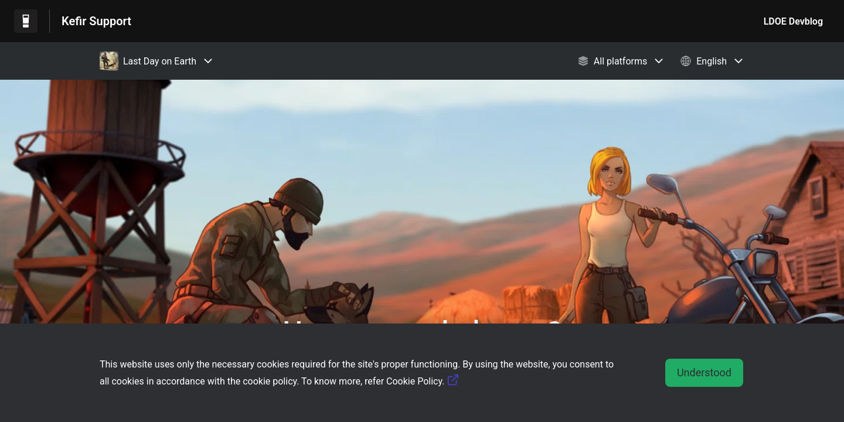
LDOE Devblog (793, 21)
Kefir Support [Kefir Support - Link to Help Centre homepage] (96, 21)
